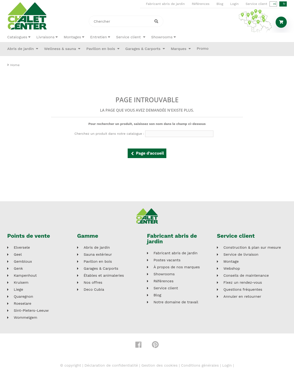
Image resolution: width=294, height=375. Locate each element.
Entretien (98, 37)
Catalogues (17, 37)
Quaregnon (23, 296)
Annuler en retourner (242, 296)
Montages (72, 37)
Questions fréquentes (242, 289)
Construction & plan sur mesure (252, 247)
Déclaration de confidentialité (111, 365)
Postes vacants (167, 260)
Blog (219, 4)
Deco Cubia (94, 289)
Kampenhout (25, 275)
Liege (18, 289)
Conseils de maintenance (246, 275)
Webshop (231, 268)
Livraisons (45, 37)
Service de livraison (240, 254)
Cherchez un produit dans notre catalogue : (109, 133)
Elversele (22, 247)
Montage (231, 261)
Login (234, 4)
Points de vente (28, 236)
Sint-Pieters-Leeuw (31, 310)
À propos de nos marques (177, 267)
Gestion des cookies (159, 365)
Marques (179, 48)
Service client (256, 4)
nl (274, 4)
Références (200, 4)
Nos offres (93, 282)
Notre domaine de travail (176, 302)
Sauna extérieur (98, 254)
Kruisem (21, 282)
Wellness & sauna (60, 48)
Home (15, 65)
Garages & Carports (143, 48)
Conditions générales (200, 365)
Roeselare (22, 303)
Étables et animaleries (104, 275)
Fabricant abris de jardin (165, 4)
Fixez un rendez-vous (242, 282)
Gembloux (23, 261)
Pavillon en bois (101, 48)
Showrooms (162, 37)
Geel (18, 254)
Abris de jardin (21, 48)
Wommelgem (25, 317)
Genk (18, 268)
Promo (203, 48)
